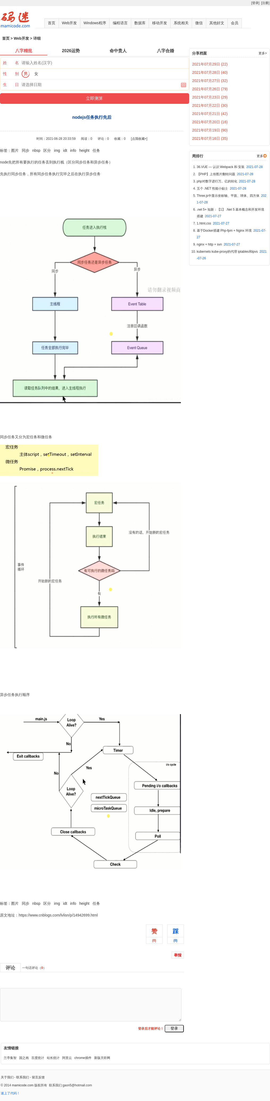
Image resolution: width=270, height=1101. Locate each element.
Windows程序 (95, 23)
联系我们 (22, 1077)
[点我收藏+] (139, 139)
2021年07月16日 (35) (210, 138)
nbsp (36, 150)
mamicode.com (23, 1085)
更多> (263, 53)
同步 (25, 150)
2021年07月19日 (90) (210, 130)
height (84, 150)
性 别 (11, 73)
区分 (47, 150)
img (57, 150)
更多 (260, 156)
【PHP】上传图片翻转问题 (225, 174)
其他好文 (216, 23)
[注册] (265, 3)
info (73, 150)
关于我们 (7, 1077)
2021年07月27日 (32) (210, 81)
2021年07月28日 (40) (210, 72)
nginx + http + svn (218, 244)
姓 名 (11, 62)
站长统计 (53, 1058)
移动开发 (159, 23)
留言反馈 (38, 1077)
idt (65, 150)
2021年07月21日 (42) (210, 114)
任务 (96, 150)
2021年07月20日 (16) (210, 122)
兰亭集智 (10, 1058)
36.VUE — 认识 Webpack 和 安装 (230, 167)
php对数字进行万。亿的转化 (226, 181)
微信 (199, 23)
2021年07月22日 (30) (210, 105)
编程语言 (120, 23)
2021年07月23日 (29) (210, 97)
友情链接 (11, 1048)
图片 (15, 150)
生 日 (11, 84)
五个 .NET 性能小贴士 (221, 188)
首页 (51, 23)
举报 (177, 955)
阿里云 (67, 1058)
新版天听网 (102, 1058)
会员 (234, 23)
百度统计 (37, 1058)
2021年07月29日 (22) (210, 64)
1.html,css (213, 223)
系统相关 (181, 23)
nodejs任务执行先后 (16, 892)
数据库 (140, 23)
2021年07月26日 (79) (210, 89)
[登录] (255, 3)
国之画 (24, 1058)
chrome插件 (83, 1058)
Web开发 (69, 23)
